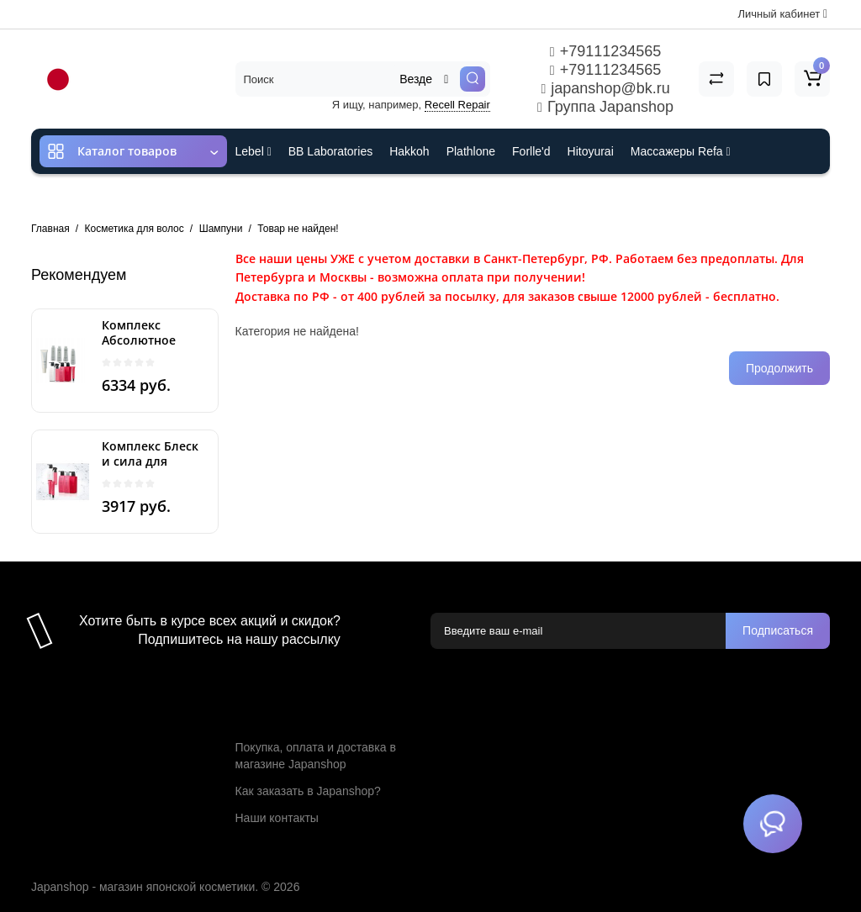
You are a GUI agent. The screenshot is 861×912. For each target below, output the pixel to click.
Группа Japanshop (605, 106)
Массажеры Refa (681, 151)
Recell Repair (457, 104)
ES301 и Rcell (272, 196)
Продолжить (779, 368)
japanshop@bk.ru (605, 88)
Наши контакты (277, 818)
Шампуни (221, 229)
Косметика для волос (134, 229)
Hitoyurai (591, 151)
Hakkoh (409, 151)
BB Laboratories (330, 151)
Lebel (253, 151)
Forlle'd (531, 151)
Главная (50, 229)
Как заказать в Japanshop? (308, 791)
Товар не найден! (297, 229)
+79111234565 (605, 51)
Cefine (346, 196)
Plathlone (470, 151)
